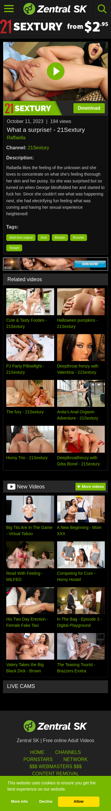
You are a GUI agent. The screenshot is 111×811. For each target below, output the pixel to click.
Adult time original (21, 237)
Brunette (78, 237)
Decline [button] (45, 801)
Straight (14, 248)
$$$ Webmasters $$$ (55, 766)
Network (75, 759)
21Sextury (38, 147)
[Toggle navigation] (9, 9)
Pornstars (37, 759)
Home (37, 752)
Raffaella (16, 137)
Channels (68, 752)
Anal (43, 237)
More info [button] (19, 801)
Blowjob (60, 237)
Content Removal (55, 773)
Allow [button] (79, 801)
